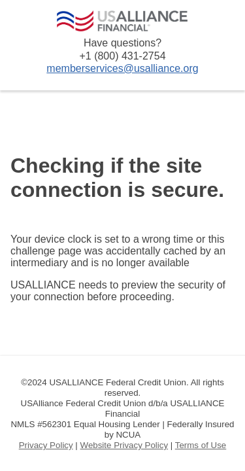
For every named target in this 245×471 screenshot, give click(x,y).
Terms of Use (201, 445)
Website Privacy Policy (124, 445)
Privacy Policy (46, 445)
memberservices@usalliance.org (122, 68)
